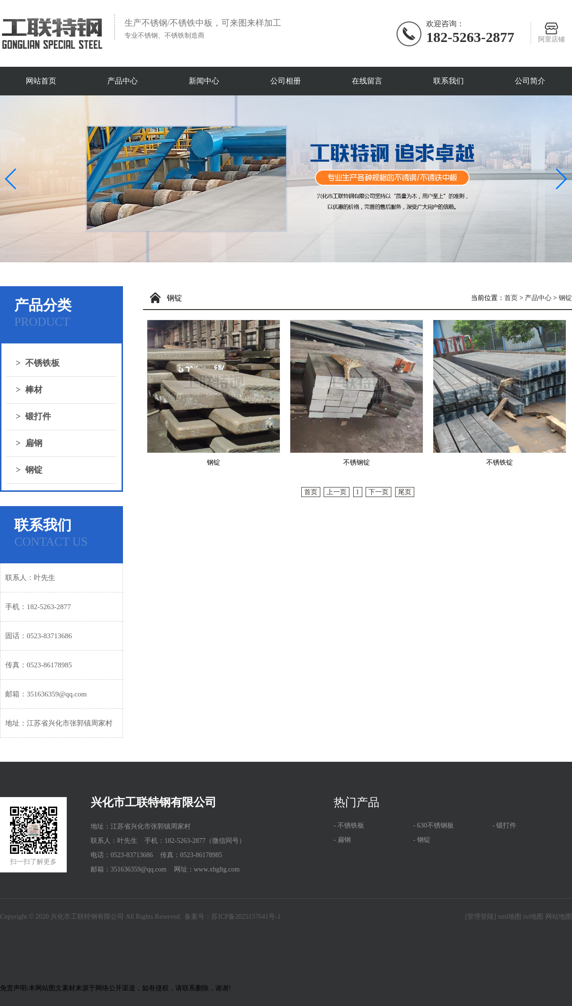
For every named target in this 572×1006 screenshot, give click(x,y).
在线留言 (367, 81)
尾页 (404, 492)
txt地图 (533, 916)
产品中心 (122, 81)
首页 (511, 297)
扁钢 (29, 443)
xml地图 (509, 916)
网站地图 (558, 916)
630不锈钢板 (435, 825)
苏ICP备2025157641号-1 (245, 916)
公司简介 (530, 81)
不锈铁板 (38, 363)
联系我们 (448, 81)
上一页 (337, 492)
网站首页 (41, 81)
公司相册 (285, 81)
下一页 (378, 492)
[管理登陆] (480, 916)
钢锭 (29, 470)
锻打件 (33, 416)
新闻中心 (204, 81)
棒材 (29, 389)
